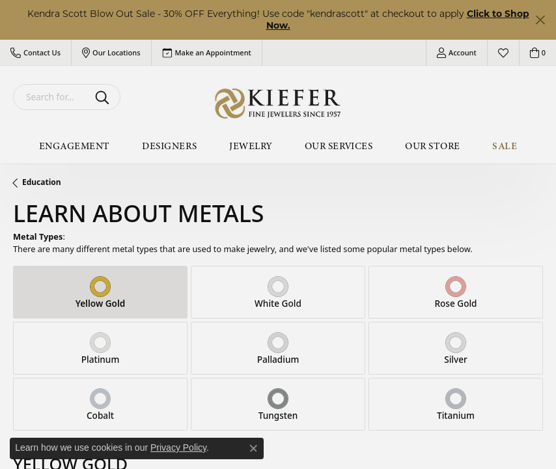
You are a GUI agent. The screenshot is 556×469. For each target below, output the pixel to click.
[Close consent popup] (253, 448)
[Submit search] (104, 97)
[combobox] (51, 97)
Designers (169, 145)
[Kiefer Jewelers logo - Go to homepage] (278, 103)
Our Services (339, 145)
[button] (35, 53)
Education (41, 182)
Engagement (74, 145)
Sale (504, 145)
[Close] (540, 20)
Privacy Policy (178, 447)
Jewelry (250, 145)
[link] (207, 53)
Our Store (432, 145)
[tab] (100, 292)
